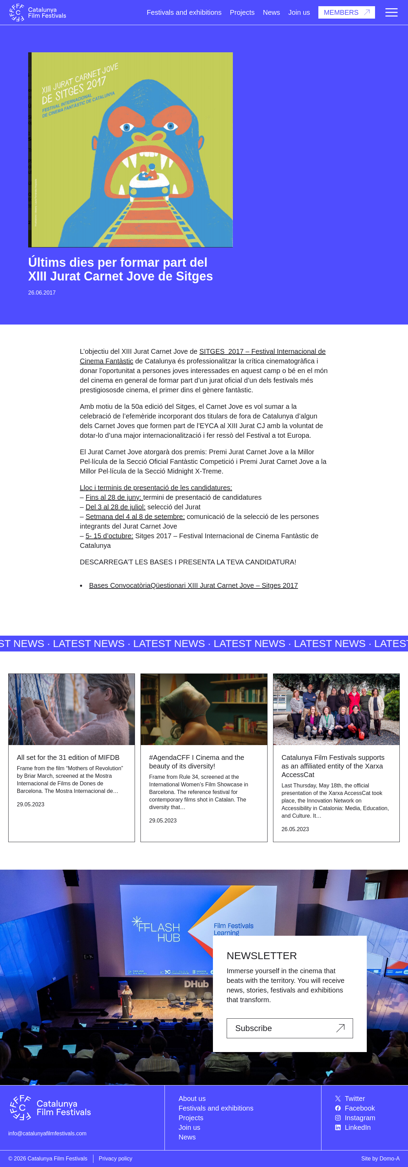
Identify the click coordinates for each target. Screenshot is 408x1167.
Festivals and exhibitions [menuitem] (216, 1108)
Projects (242, 12)
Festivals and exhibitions (184, 12)
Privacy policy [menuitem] (116, 1158)
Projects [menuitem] (191, 1118)
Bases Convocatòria (120, 585)
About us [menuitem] (192, 1098)
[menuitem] (367, 1098)
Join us (299, 12)
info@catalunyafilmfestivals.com (47, 1133)
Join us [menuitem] (189, 1127)
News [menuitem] (187, 1137)
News (271, 12)
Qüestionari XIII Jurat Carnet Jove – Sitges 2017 (224, 585)
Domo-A (389, 1158)
